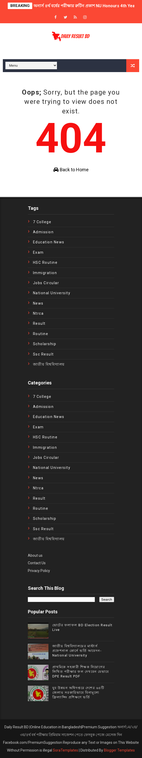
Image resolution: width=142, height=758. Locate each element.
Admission (43, 232)
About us (35, 555)
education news (48, 242)
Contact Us (37, 563)
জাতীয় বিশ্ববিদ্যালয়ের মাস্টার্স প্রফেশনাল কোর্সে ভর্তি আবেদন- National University (77, 650)
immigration (45, 273)
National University (52, 293)
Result (39, 323)
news (38, 303)
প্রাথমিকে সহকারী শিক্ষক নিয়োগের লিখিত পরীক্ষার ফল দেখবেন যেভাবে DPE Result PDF (80, 671)
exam (38, 252)
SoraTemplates (65, 750)
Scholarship (44, 344)
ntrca (38, 313)
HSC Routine (45, 262)
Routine (40, 334)
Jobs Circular (46, 283)
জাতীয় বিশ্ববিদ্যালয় (49, 364)
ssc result (43, 354)
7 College (42, 222)
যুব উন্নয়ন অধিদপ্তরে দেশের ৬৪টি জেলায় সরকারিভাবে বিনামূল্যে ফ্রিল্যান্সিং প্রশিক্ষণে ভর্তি (78, 692)
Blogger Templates (119, 750)
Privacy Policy (39, 571)
